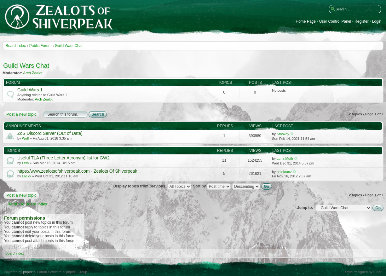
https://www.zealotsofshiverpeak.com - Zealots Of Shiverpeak (77, 171)
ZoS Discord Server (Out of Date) (50, 133)
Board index (16, 45)
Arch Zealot (32, 73)
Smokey (283, 134)
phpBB (28, 272)
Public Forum (40, 45)
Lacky (26, 176)
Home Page (306, 22)
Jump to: (305, 207)
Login (376, 22)
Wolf (25, 138)
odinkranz (284, 172)
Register (361, 22)
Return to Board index (27, 204)
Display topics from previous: (152, 186)
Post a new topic (21, 114)
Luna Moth (285, 158)
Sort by (212, 186)
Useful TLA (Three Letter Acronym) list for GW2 (63, 157)
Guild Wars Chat (69, 45)
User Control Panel (335, 22)
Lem (25, 163)
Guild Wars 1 (30, 89)
